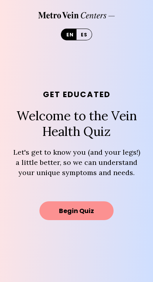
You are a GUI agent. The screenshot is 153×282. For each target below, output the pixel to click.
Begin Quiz (76, 210)
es (84, 34)
